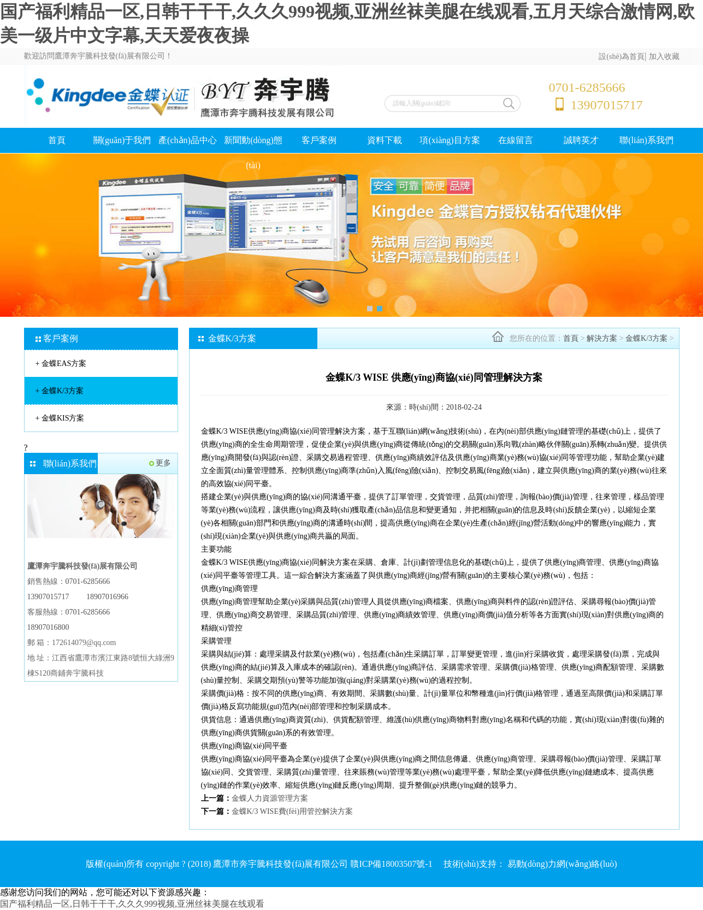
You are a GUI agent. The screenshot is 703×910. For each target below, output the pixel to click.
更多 (163, 463)
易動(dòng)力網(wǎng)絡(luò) (562, 863)
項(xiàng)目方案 (450, 140)
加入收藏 (664, 56)
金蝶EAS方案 (61, 363)
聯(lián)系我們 (646, 140)
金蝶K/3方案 (60, 391)
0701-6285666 (88, 581)
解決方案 (602, 338)
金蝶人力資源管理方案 (270, 798)
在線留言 (515, 140)
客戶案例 (319, 140)
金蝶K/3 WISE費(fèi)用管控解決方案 (292, 811)
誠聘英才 (581, 140)
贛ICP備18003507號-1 (391, 863)
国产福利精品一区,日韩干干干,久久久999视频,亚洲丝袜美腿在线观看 (132, 903)
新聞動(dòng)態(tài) (253, 152)
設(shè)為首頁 (622, 56)
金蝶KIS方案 (60, 418)
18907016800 (48, 627)
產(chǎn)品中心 (187, 140)
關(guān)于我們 (122, 140)
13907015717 (48, 597)
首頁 (57, 140)
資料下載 (384, 140)
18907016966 (107, 597)
